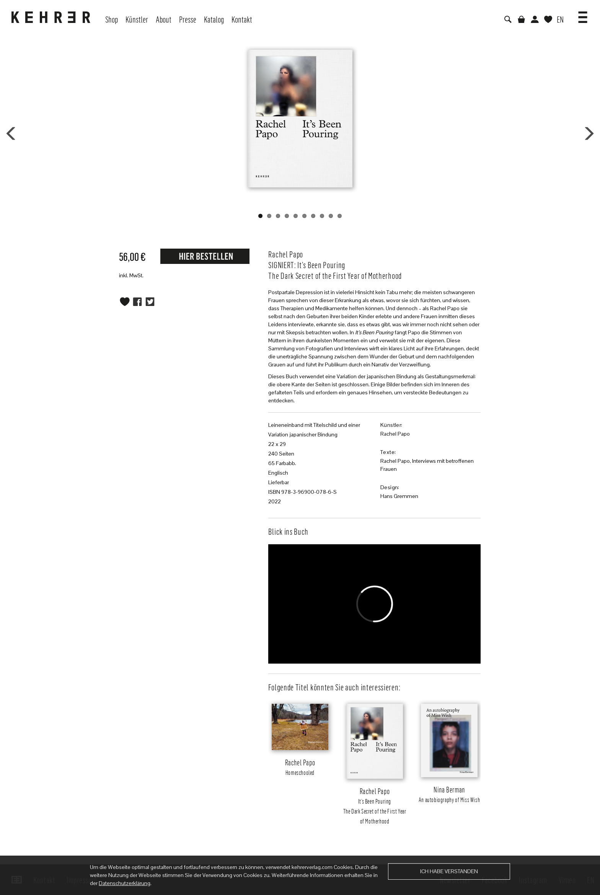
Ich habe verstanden (449, 871)
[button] (583, 14)
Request (205, 255)
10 (340, 216)
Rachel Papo (395, 433)
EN (560, 19)
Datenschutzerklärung (124, 883)
